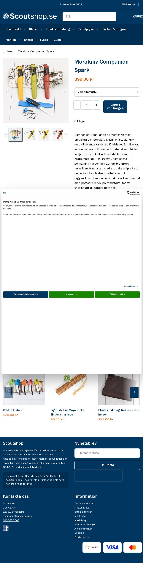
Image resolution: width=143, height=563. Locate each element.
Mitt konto (128, 5)
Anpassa (71, 294)
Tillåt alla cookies (117, 294)
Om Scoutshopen (84, 503)
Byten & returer (83, 512)
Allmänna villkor (83, 529)
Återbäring (80, 520)
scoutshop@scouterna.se (18, 516)
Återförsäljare (82, 537)
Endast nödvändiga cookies (25, 294)
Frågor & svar (82, 508)
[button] (6, 90)
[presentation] (12, 392)
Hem (9, 51)
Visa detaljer (129, 286)
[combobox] (89, 16)
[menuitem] (14, 29)
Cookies (79, 533)
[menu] (71, 34)
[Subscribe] (107, 465)
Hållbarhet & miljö (84, 524)
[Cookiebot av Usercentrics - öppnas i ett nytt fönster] (123, 193)
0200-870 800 (11, 520)
